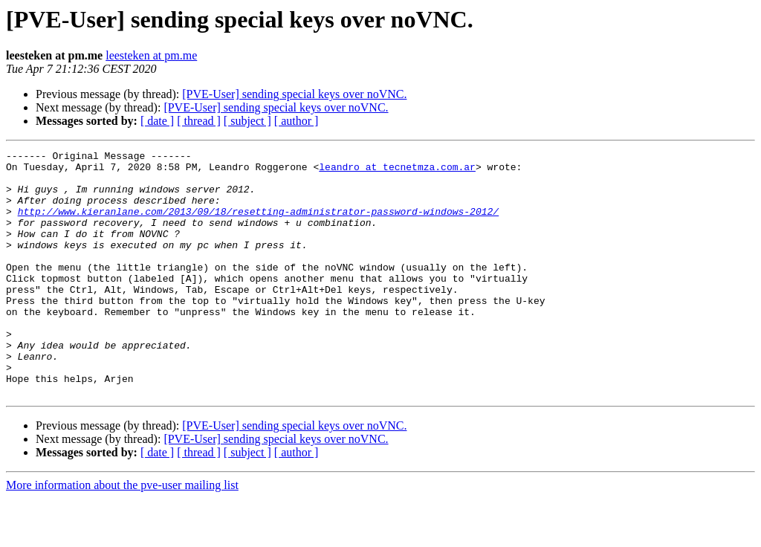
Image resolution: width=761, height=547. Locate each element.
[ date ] (157, 120)
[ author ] (296, 120)
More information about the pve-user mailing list (122, 534)
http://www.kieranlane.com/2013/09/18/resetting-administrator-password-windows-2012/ (258, 224)
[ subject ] (247, 120)
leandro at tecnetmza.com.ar (397, 171)
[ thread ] (199, 120)
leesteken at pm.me (151, 55)
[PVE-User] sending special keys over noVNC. (294, 94)
